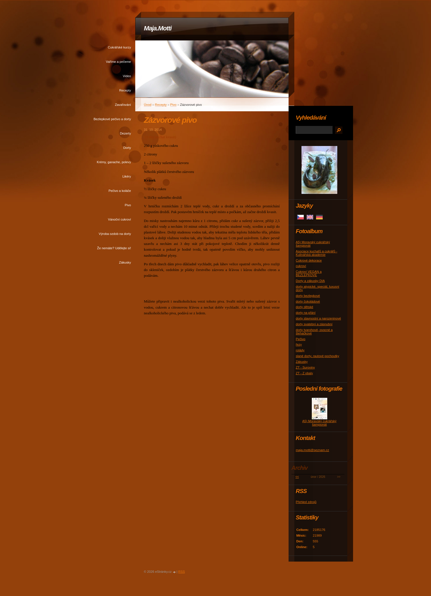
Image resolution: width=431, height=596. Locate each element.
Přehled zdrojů (306, 502)
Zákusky (125, 262)
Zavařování (123, 104)
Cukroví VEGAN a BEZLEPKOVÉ (309, 273)
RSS (181, 571)
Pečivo (300, 339)
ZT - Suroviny (305, 367)
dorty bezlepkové (308, 295)
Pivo (128, 205)
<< (297, 476)
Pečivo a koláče (120, 190)
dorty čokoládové (308, 301)
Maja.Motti (158, 28)
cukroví (301, 266)
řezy (299, 344)
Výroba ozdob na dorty (115, 233)
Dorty (127, 147)
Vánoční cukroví (119, 219)
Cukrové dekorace (309, 260)
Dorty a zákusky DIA (310, 281)
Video (127, 76)
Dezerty (125, 133)
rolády (300, 350)
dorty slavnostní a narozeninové (318, 318)
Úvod (147, 104)
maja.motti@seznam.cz (312, 450)
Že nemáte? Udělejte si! (114, 248)
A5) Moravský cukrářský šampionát (319, 422)
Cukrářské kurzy (119, 47)
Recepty (125, 90)
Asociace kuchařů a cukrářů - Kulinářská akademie (316, 253)
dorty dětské (304, 307)
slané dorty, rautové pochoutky (317, 356)
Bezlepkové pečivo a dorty (112, 119)
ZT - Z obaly (304, 373)
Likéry (126, 176)
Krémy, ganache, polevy (114, 162)
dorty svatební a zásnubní (314, 324)
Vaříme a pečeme (118, 61)
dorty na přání (306, 312)
